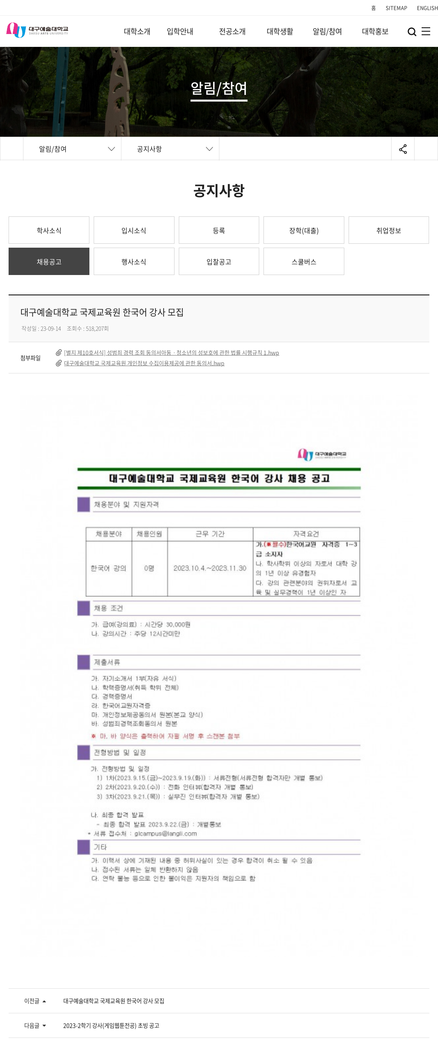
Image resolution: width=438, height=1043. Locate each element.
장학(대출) (304, 230)
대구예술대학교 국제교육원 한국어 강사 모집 (113, 770)
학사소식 (49, 230)
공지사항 (149, 149)
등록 (219, 230)
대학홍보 (375, 31)
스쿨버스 (304, 261)
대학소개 (137, 31)
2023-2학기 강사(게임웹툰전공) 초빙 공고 (111, 794)
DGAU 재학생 (140, 899)
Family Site (303, 989)
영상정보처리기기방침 (99, 988)
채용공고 (49, 261)
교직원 (350, 899)
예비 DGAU (246, 899)
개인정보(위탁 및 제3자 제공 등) (184, 988)
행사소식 (133, 261)
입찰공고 (219, 261)
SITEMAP (396, 7)
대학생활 (280, 31)
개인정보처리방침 (30, 988)
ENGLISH (427, 7)
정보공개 (254, 988)
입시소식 (133, 230)
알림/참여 (327, 31)
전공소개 (232, 31)
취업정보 (388, 230)
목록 (400, 830)
